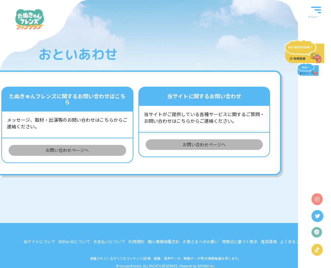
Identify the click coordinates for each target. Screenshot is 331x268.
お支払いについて (109, 241)
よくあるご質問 (294, 241)
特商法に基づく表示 (240, 241)
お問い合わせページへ (67, 150)
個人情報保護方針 (163, 241)
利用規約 (136, 241)
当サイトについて (39, 241)
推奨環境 (269, 241)
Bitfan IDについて (74, 241)
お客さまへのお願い (200, 241)
